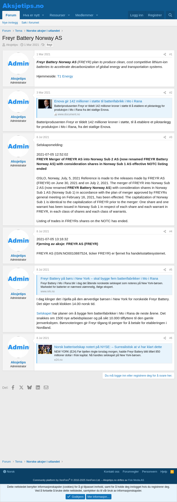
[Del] (165, 54)
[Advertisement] (88, 423)
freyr (49, 44)
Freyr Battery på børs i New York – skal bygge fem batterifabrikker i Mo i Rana (99, 278)
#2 (170, 92)
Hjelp (163, 471)
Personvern (149, 471)
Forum (11, 15)
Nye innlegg (10, 22)
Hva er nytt (31, 15)
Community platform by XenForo (67, 480)
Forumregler (131, 471)
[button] (43, 15)
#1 (170, 54)
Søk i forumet (30, 22)
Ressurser (57, 15)
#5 (170, 269)
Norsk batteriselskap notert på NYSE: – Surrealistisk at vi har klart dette (108, 347)
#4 (170, 231)
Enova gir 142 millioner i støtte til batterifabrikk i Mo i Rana (98, 101)
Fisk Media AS (136, 480)
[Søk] (170, 15)
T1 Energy (65, 76)
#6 (170, 338)
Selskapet (44, 313)
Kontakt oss (111, 471)
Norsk (9, 471)
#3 (170, 137)
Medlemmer (84, 15)
